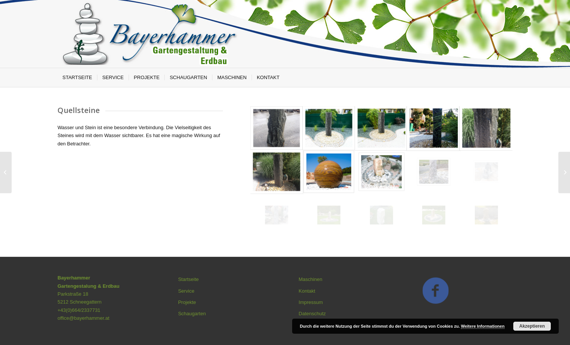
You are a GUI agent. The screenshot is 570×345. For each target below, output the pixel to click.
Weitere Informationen (483, 326)
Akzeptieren (532, 326)
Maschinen (310, 279)
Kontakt (307, 291)
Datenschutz (312, 313)
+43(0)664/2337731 (79, 310)
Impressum (311, 302)
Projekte (187, 302)
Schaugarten (192, 313)
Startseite (188, 279)
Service (186, 291)
